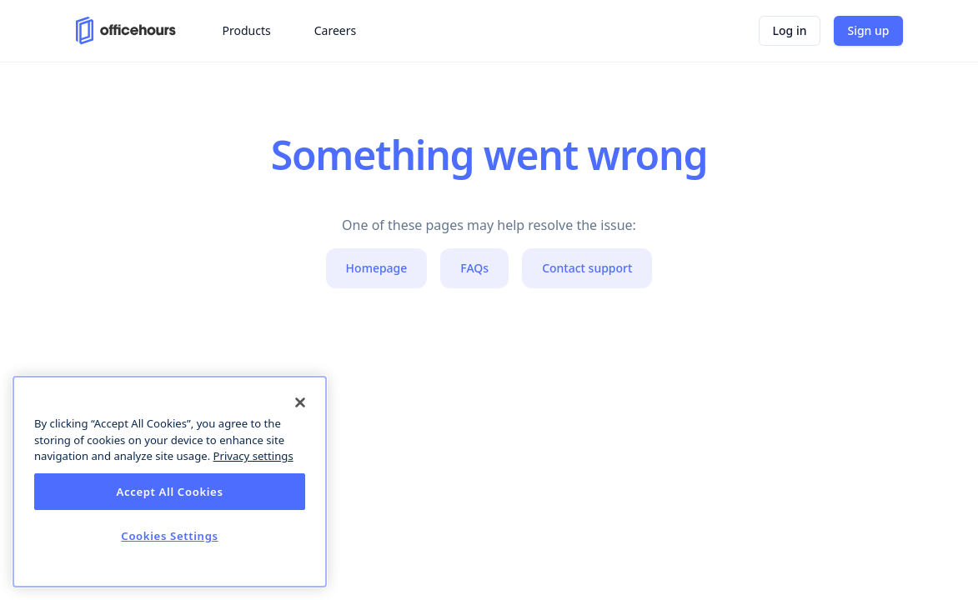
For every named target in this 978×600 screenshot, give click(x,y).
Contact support (587, 268)
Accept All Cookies (169, 491)
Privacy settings (253, 455)
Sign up (868, 30)
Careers (335, 30)
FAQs (474, 268)
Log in (790, 30)
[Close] (300, 403)
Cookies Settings (169, 535)
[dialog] (169, 482)
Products (247, 30)
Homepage (377, 268)
